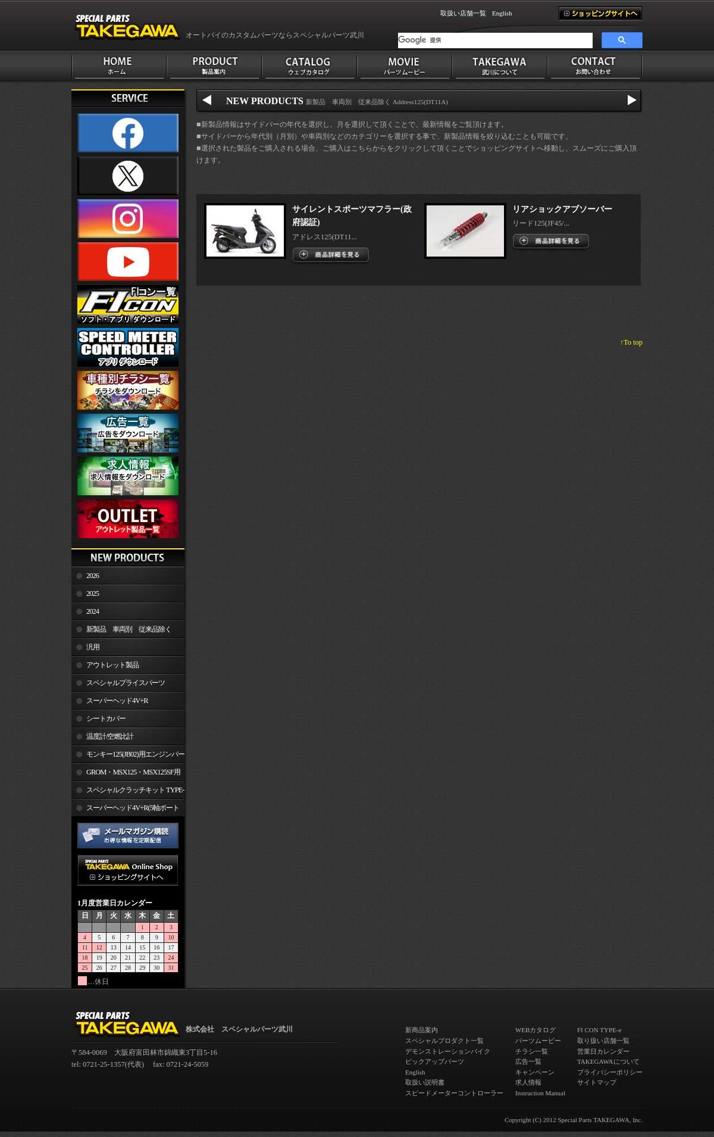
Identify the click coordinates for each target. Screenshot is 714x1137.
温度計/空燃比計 (109, 736)
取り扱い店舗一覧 (603, 1040)
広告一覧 (528, 1061)
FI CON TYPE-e (599, 1029)
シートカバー (106, 718)
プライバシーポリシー (610, 1072)
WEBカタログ (535, 1029)
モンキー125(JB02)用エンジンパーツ (127, 756)
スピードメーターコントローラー (454, 1093)
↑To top (631, 342)
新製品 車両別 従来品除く (128, 629)
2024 (92, 611)
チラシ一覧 (531, 1051)
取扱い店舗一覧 (463, 13)
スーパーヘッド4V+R (117, 700)
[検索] (495, 40)
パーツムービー (538, 1040)
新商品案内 (421, 1029)
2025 (92, 593)
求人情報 (528, 1082)
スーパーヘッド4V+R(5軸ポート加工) (125, 810)
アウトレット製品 (112, 665)
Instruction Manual (540, 1093)
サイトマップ (596, 1082)
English (502, 13)
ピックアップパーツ (434, 1061)
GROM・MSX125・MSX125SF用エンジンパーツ (125, 774)
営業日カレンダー (603, 1051)
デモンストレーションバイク (447, 1051)
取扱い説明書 (424, 1082)
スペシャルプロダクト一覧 (444, 1040)
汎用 (92, 647)
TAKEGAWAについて (608, 1061)
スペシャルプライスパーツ (125, 683)
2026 (92, 575)
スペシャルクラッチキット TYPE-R (127, 792)
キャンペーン (535, 1072)
